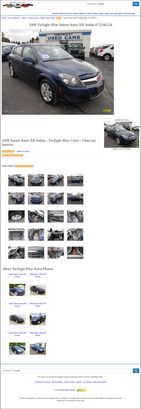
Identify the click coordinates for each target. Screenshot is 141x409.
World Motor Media (67, 390)
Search (79, 382)
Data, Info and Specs (114, 13)
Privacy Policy (57, 382)
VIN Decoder (129, 13)
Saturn (23, 18)
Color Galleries (79, 13)
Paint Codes (92, 13)
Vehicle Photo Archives (61, 13)
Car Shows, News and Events (94, 382)
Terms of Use (69, 382)
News (101, 13)
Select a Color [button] (23, 151)
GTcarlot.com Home (42, 382)
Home (3, 18)
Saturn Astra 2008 (47, 18)
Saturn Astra (33, 18)
